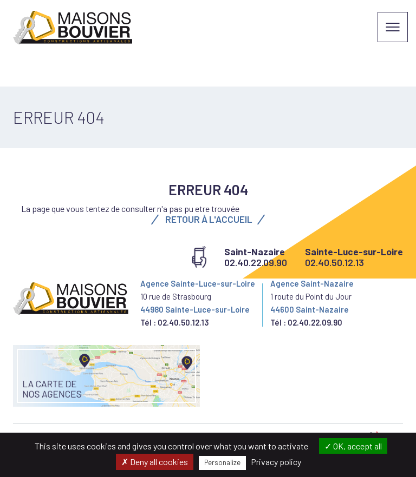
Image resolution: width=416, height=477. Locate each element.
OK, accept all (353, 446)
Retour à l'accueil (208, 219)
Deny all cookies (154, 461)
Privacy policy (276, 461)
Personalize (222, 462)
